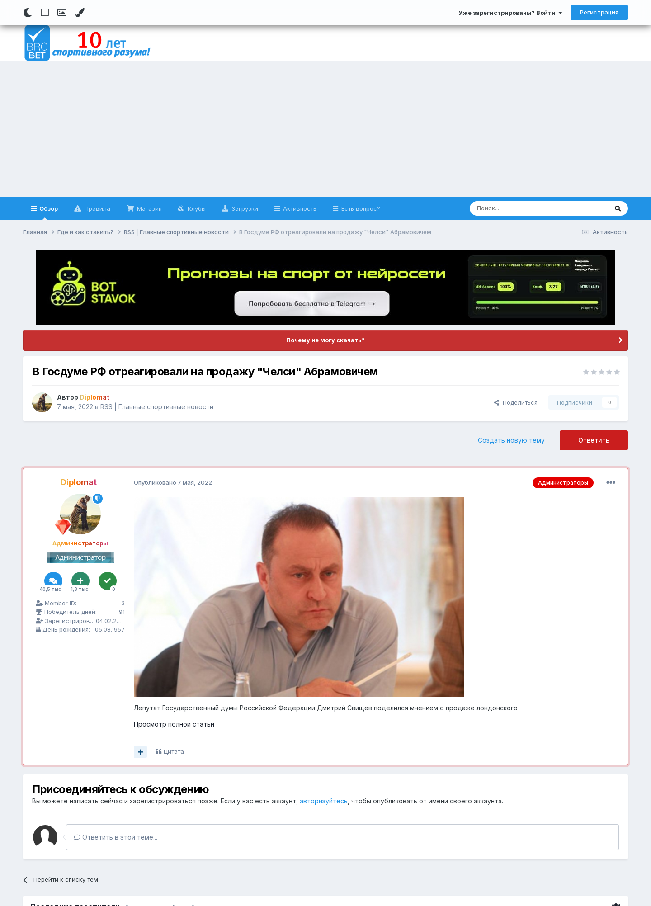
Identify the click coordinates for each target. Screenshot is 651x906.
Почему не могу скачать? (325, 340)
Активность (298, 208)
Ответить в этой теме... (115, 837)
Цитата (174, 751)
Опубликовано (173, 482)
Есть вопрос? (360, 208)
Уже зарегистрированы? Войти (510, 12)
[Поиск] (518, 208)
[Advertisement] (325, 129)
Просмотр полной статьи (174, 724)
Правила (96, 208)
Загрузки (244, 208)
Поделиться (516, 402)
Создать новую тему (511, 440)
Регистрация (599, 12)
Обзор (48, 212)
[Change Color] (80, 12)
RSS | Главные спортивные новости (156, 407)
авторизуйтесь (324, 801)
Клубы (196, 208)
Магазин (148, 208)
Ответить (593, 440)
